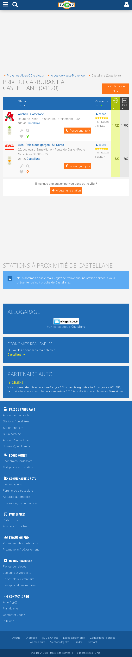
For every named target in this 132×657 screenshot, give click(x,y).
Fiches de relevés (14, 566)
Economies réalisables (18, 461)
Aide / (10, 602)
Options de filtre (115, 89)
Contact (92, 641)
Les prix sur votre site (17, 572)
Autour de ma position (17, 415)
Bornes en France (16, 446)
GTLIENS (15, 383)
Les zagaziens (12, 484)
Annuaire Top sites (15, 526)
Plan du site (10, 608)
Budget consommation (18, 467)
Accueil (16, 637)
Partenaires (10, 520)
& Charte (50, 637)
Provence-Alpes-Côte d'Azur (23, 75)
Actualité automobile (16, 497)
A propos (31, 637)
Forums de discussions (18, 490)
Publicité (8, 621)
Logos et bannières (74, 637)
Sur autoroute (12, 434)
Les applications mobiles (19, 585)
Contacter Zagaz (14, 615)
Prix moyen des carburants (20, 543)
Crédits (78, 641)
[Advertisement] (66, 42)
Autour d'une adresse (17, 440)
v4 (41, 653)
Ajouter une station (66, 190)
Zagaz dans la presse (102, 637)
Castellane (33, 123)
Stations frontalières (16, 421)
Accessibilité (37, 641)
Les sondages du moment (20, 503)
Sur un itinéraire (13, 428)
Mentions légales (59, 641)
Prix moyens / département (21, 549)
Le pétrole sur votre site (19, 579)
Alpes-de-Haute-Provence (66, 75)
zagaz (100, 113)
